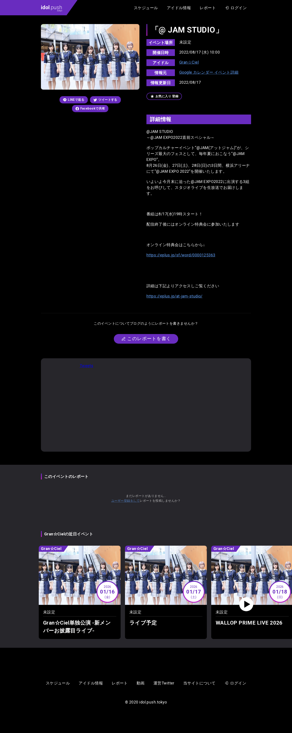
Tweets (86, 365)
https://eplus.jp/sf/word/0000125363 (180, 255)
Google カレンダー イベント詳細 (209, 72)
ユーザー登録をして (125, 500)
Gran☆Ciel (189, 62)
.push (51, 8)
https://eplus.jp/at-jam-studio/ (174, 296)
